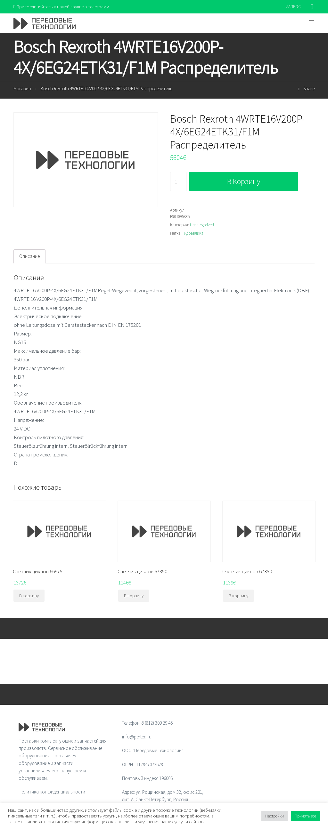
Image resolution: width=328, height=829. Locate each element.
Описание (29, 257)
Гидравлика (193, 233)
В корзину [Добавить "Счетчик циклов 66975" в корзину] (29, 596)
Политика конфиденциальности (52, 792)
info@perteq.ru (137, 737)
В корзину (243, 181)
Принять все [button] (305, 816)
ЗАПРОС (293, 6)
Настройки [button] (274, 816)
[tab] (29, 257)
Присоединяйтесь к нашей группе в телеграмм (62, 7)
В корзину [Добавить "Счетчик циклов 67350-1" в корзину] (238, 596)
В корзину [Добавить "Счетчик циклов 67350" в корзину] (134, 596)
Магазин (22, 89)
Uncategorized (202, 225)
